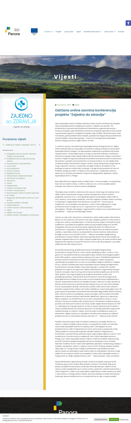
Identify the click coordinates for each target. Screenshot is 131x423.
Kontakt (121, 31)
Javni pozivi (68, 31)
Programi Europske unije (16, 188)
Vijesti (78, 31)
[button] (128, 23)
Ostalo (9, 183)
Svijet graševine (13, 205)
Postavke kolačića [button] (101, 419)
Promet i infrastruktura (16, 190)
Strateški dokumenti (93, 32)
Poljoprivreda (12, 185)
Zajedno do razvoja (14, 212)
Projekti (58, 31)
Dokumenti (109, 32)
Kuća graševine (13, 168)
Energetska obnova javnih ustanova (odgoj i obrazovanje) (21, 155)
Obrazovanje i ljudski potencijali (19, 176)
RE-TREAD (10, 195)
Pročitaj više (124, 419)
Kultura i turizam (13, 171)
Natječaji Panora (13, 173)
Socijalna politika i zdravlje (17, 203)
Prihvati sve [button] (114, 419)
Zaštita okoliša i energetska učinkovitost (23, 215)
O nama (48, 32)
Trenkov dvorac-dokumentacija (20, 207)
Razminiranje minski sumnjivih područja (23, 193)
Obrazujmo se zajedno (16, 178)
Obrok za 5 (11, 181)
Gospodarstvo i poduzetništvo (19, 163)
